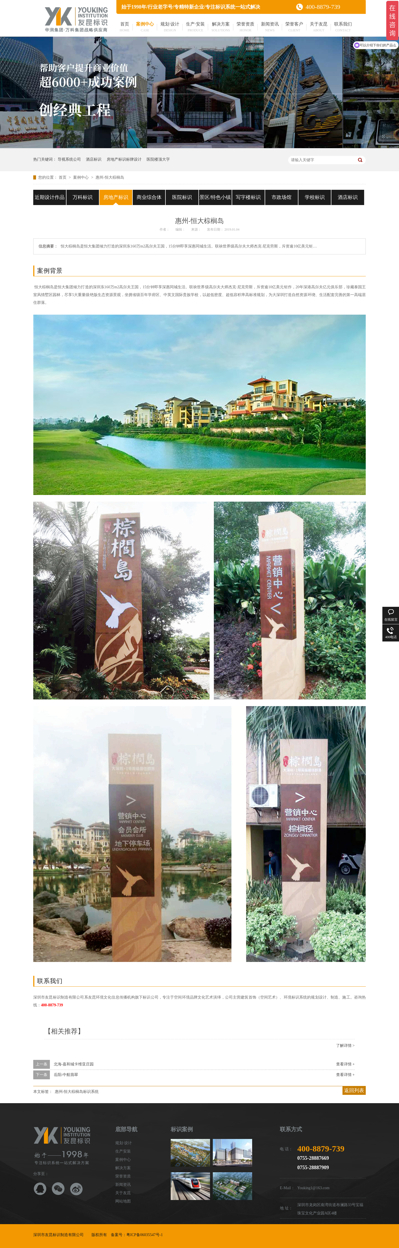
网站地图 (123, 1201)
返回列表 (354, 1090)
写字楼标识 (248, 197)
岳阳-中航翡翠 (66, 1075)
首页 (124, 27)
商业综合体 (149, 197)
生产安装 (123, 1151)
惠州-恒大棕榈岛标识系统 (77, 1092)
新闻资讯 (270, 27)
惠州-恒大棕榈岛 (110, 177)
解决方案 (220, 27)
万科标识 (83, 197)
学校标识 (315, 197)
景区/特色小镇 (215, 197)
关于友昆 (319, 27)
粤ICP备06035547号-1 (144, 1235)
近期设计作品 (50, 197)
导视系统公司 (69, 159)
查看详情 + (345, 1064)
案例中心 (145, 27)
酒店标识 (93, 159)
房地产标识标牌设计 (124, 159)
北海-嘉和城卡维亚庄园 (74, 1064)
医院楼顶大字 (158, 159)
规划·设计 (169, 27)
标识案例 (182, 1129)
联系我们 (343, 27)
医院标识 (182, 197)
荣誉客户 (294, 27)
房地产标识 (115, 197)
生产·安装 (195, 27)
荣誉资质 (245, 27)
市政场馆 (281, 197)
